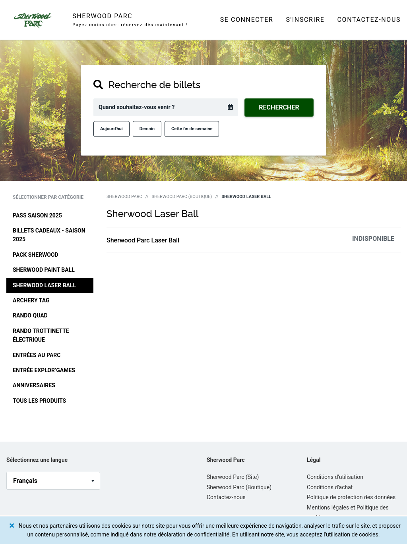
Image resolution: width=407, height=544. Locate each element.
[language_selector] (53, 481)
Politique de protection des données (351, 497)
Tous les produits (39, 401)
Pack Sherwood (35, 255)
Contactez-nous (369, 19)
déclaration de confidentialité (193, 534)
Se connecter (246, 19)
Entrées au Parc (36, 355)
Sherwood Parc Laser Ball (143, 240)
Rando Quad (30, 315)
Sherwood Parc (124, 196)
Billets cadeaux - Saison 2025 (49, 234)
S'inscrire (305, 19)
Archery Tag (31, 300)
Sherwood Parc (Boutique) (181, 196)
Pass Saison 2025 (37, 215)
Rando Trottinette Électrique (41, 335)
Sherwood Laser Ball (44, 285)
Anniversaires (34, 385)
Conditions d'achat (330, 487)
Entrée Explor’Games (44, 370)
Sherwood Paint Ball (44, 270)
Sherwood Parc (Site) (233, 477)
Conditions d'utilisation (335, 477)
